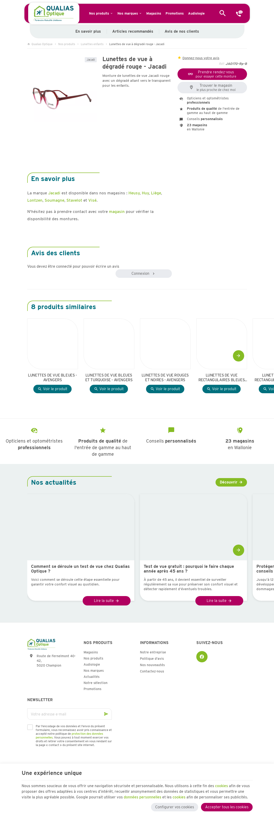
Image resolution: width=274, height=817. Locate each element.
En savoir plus (88, 31)
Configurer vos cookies (174, 807)
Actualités (92, 677)
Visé (92, 200)
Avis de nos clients (181, 31)
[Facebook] (202, 656)
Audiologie (92, 664)
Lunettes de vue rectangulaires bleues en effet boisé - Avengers (221, 377)
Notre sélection (96, 683)
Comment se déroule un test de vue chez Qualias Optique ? (80, 568)
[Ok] (106, 714)
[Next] (238, 355)
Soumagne (54, 200)
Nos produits (66, 44)
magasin (117, 211)
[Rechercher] (222, 13)
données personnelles (142, 797)
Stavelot (74, 200)
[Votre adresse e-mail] (69, 714)
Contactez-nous (152, 671)
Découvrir (228, 482)
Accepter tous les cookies (226, 807)
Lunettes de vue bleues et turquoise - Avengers (109, 377)
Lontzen (34, 200)
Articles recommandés (132, 31)
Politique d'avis (152, 658)
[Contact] (239, 13)
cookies (221, 786)
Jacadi (91, 59)
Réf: (221, 64)
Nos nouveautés (152, 665)
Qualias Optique (40, 44)
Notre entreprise (153, 652)
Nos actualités (53, 482)
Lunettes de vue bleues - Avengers (52, 377)
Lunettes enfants (92, 44)
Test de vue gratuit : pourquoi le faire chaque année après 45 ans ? (189, 568)
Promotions (92, 689)
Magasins (91, 652)
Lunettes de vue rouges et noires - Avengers (165, 377)
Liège (156, 193)
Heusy (134, 193)
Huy (145, 193)
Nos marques (94, 670)
